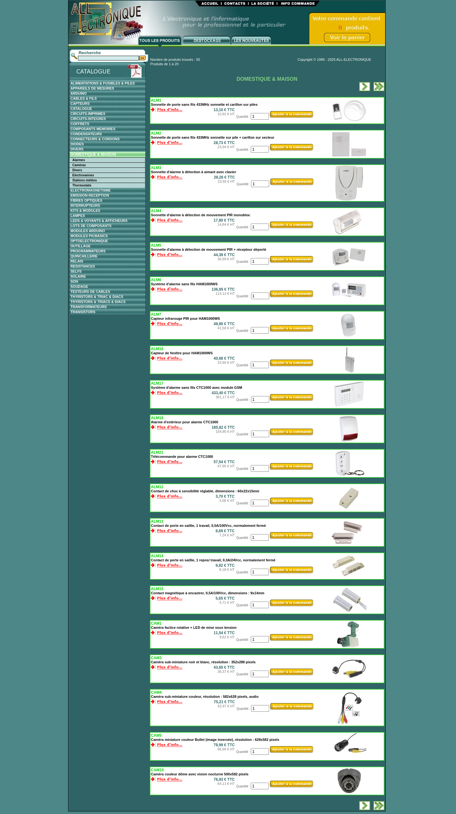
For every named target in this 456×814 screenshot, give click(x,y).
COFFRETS (80, 124)
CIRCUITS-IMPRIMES (88, 114)
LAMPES (78, 216)
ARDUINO (79, 93)
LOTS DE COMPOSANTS (91, 226)
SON (74, 281)
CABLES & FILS (84, 98)
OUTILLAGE (81, 246)
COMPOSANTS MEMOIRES (93, 129)
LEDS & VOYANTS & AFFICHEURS (99, 221)
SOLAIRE (78, 276)
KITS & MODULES (85, 210)
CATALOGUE (81, 108)
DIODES (77, 144)
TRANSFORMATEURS (89, 307)
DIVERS (77, 149)
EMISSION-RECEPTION (90, 195)
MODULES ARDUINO (88, 231)
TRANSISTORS (83, 312)
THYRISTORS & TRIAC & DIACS (97, 297)
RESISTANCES (83, 266)
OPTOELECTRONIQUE (89, 241)
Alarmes (79, 160)
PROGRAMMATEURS (88, 251)
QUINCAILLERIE (84, 256)
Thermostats (82, 185)
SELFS (76, 271)
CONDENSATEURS (86, 134)
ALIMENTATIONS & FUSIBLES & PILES (103, 83)
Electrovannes (83, 175)
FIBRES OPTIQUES (86, 200)
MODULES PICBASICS (89, 236)
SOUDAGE (79, 286)
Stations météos (85, 180)
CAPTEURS (80, 103)
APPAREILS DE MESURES (92, 88)
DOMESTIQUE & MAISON (93, 154)
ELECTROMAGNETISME (91, 190)
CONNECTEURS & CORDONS (95, 139)
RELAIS (77, 261)
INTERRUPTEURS (85, 205)
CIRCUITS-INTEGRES (88, 119)
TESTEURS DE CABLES (90, 291)
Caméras (79, 165)
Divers (77, 170)
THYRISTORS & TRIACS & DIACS (98, 302)
